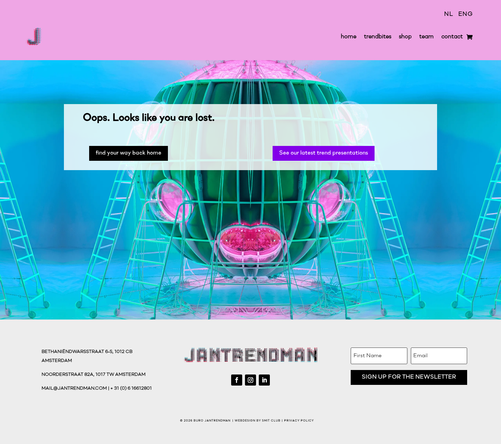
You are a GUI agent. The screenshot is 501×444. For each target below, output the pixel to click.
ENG (465, 14)
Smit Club (271, 420)
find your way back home (128, 153)
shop (405, 37)
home (348, 37)
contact (452, 37)
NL (448, 14)
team (426, 37)
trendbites (377, 37)
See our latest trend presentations (323, 153)
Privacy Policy (299, 420)
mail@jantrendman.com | (75, 388)
